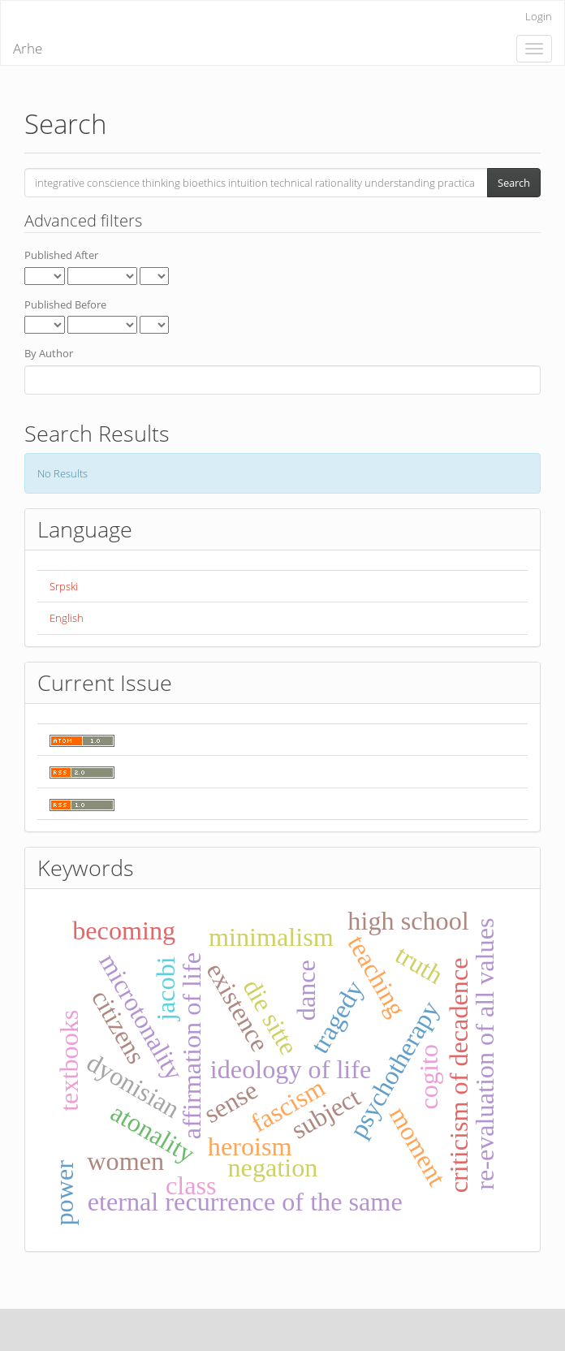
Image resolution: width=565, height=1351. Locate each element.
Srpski (64, 586)
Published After (61, 255)
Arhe (27, 48)
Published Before (65, 304)
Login (538, 16)
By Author (48, 353)
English (67, 618)
